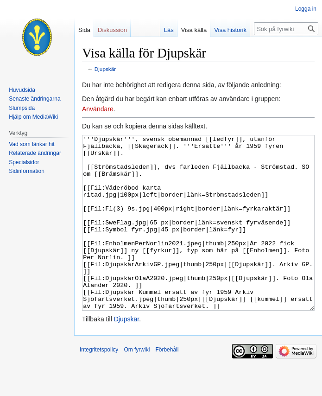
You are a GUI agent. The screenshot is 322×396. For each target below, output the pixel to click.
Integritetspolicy (99, 384)
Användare (98, 109)
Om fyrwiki (137, 384)
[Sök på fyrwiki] (286, 28)
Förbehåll (166, 384)
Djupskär (105, 69)
